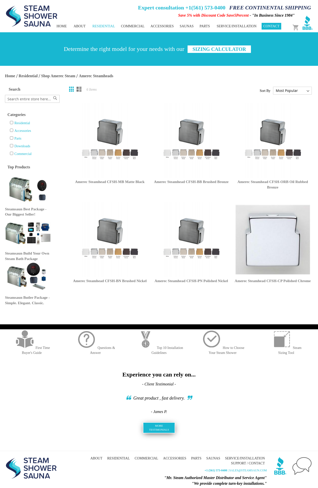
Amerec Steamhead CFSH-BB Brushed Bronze (191, 182)
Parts (17, 138)
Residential (28, 76)
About (79, 26)
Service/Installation (236, 26)
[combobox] (32, 99)
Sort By (265, 91)
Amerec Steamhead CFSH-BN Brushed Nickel (110, 281)
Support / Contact (248, 463)
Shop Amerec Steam (58, 76)
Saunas (213, 458)
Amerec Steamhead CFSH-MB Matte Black (110, 182)
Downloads (22, 146)
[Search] (55, 98)
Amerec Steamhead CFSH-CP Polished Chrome (273, 281)
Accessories (22, 131)
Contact (271, 26)
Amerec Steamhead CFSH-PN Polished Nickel (191, 281)
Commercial (23, 154)
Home (61, 26)
